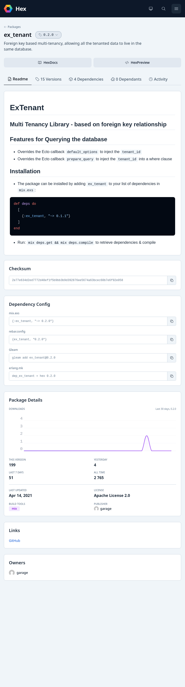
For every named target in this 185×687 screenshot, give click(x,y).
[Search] (163, 8)
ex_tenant (18, 35)
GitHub (14, 540)
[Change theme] (151, 8)
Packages (12, 27)
